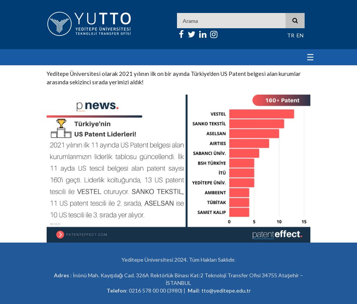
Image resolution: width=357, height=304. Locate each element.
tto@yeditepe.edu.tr (226, 290)
